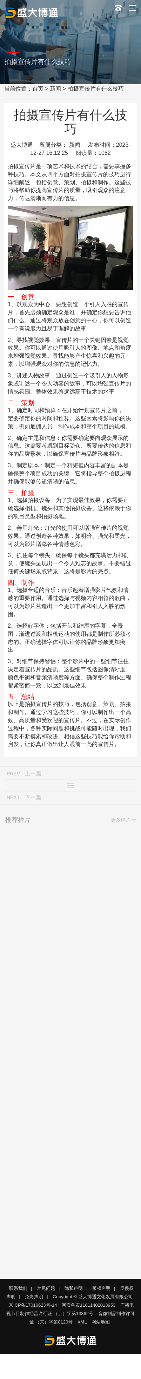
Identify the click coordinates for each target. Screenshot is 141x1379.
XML (82, 1322)
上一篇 (33, 775)
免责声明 (34, 1296)
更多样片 (120, 822)
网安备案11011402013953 (88, 1305)
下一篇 (33, 799)
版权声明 (101, 1288)
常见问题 (46, 1288)
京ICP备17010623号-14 (33, 1305)
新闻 (55, 89)
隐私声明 (74, 1288)
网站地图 (101, 1322)
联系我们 (18, 1288)
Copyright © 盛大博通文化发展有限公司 (93, 1296)
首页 (37, 89)
